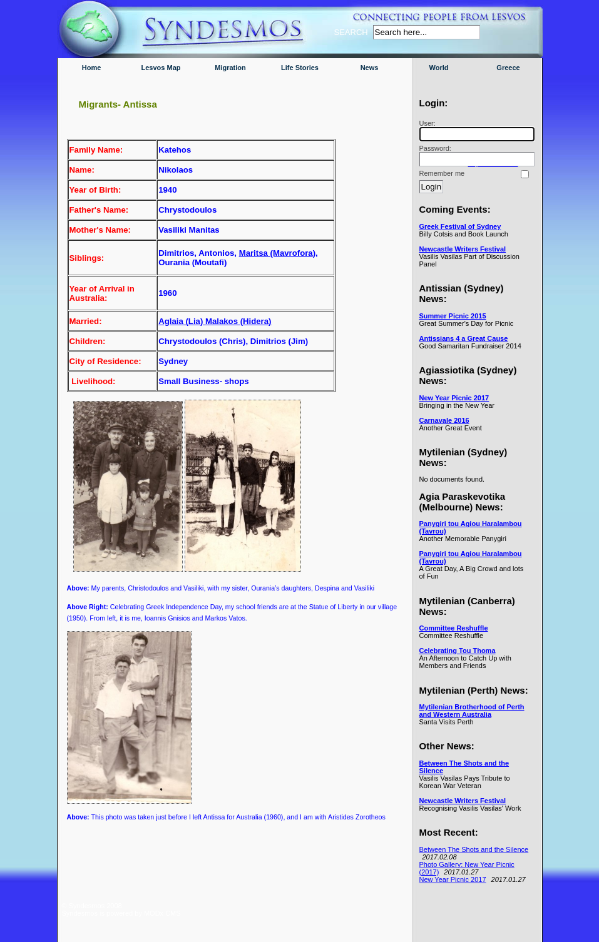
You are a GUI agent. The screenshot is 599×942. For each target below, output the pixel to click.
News (370, 67)
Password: (475, 155)
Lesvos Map (161, 67)
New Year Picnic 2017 (454, 398)
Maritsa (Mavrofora (276, 253)
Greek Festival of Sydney (460, 226)
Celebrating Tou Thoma (457, 650)
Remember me (442, 173)
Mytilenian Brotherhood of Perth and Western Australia (472, 710)
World (439, 67)
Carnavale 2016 (444, 420)
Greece (508, 67)
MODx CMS (162, 913)
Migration (230, 67)
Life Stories (300, 67)
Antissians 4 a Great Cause (463, 338)
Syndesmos (137, 36)
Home (91, 67)
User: (475, 130)
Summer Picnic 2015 (452, 316)
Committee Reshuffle (453, 628)
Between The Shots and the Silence (474, 849)
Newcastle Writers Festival (462, 249)
